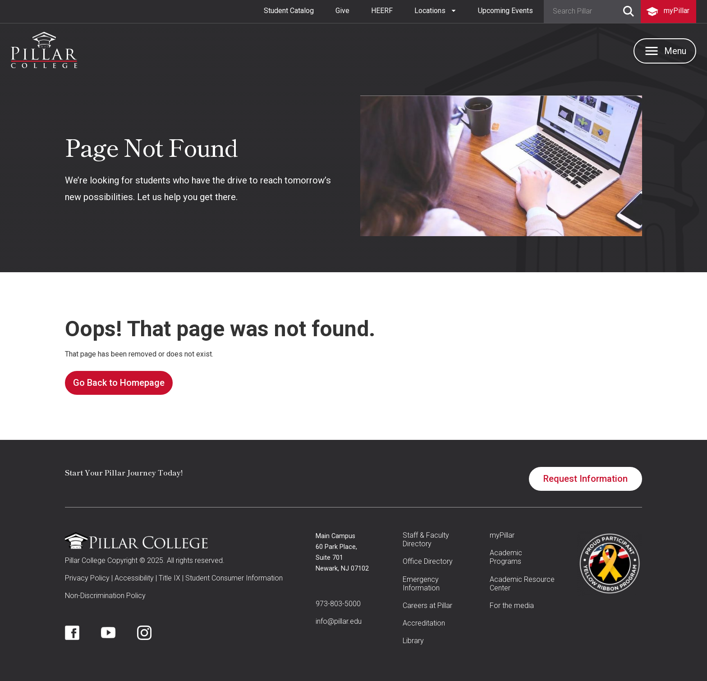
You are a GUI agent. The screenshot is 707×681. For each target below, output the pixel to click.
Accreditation (424, 623)
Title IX (169, 578)
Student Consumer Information (234, 578)
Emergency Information (421, 583)
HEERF (382, 10)
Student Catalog (289, 10)
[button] (435, 11)
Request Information (585, 478)
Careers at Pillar (427, 605)
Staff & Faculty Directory (426, 539)
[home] (44, 50)
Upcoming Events (505, 10)
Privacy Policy (87, 578)
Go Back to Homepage (119, 382)
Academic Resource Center (522, 583)
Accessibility (134, 578)
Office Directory (428, 561)
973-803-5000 (338, 603)
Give (342, 10)
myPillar (502, 535)
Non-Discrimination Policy (105, 595)
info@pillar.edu (339, 621)
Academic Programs (506, 557)
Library (413, 640)
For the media (512, 605)
